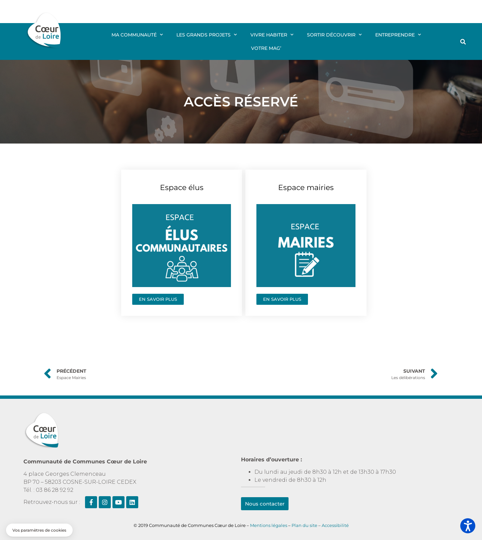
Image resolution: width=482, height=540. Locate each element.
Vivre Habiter (272, 35)
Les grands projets (206, 35)
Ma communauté (137, 35)
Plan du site (305, 525)
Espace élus (182, 187)
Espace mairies (306, 187)
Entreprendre (398, 35)
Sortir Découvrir (334, 35)
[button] (463, 41)
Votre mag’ (266, 48)
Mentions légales (268, 525)
